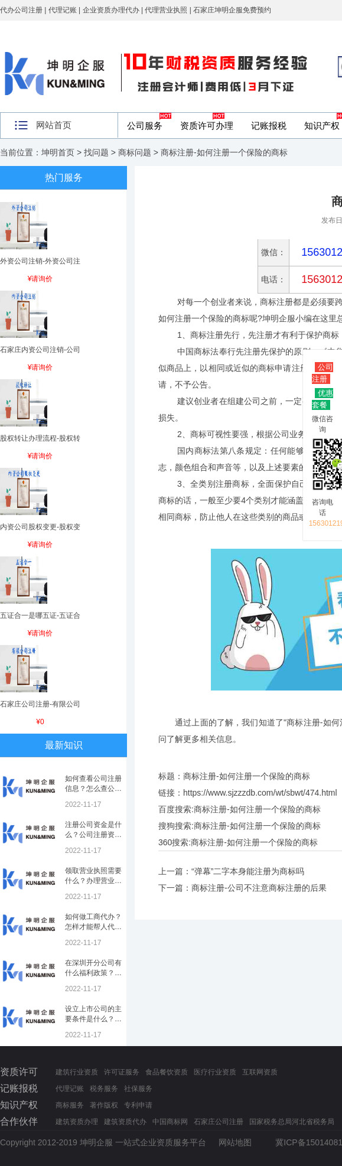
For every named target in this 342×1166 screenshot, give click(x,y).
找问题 (96, 152)
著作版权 (104, 1105)
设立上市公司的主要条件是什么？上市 (93, 1019)
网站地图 (235, 1142)
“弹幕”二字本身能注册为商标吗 (247, 871)
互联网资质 (260, 1072)
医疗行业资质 (215, 1072)
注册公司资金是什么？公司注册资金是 (93, 834)
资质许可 (19, 1072)
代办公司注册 (21, 10)
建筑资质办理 (77, 1122)
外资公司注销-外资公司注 (40, 261)
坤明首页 (57, 152)
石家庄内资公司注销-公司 (40, 350)
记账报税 (268, 125)
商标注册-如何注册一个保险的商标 (257, 809)
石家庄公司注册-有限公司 (40, 704)
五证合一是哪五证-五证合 (40, 615)
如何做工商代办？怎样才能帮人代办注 (93, 927)
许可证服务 (121, 1072)
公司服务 (144, 125)
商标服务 (70, 1105)
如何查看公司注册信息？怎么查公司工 (93, 788)
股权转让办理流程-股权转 (40, 438)
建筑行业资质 (77, 1072)
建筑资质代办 (125, 1122)
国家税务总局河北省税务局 (291, 1122)
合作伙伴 (19, 1121)
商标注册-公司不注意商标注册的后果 (259, 888)
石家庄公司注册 (218, 1122)
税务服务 (104, 1088)
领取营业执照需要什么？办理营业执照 (93, 881)
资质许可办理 (206, 125)
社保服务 (138, 1088)
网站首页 (53, 125)
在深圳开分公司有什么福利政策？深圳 (93, 973)
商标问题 (134, 152)
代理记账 (70, 1088)
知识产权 (19, 1105)
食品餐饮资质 (166, 1072)
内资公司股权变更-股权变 (40, 527)
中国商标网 (170, 1122)
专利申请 (138, 1105)
